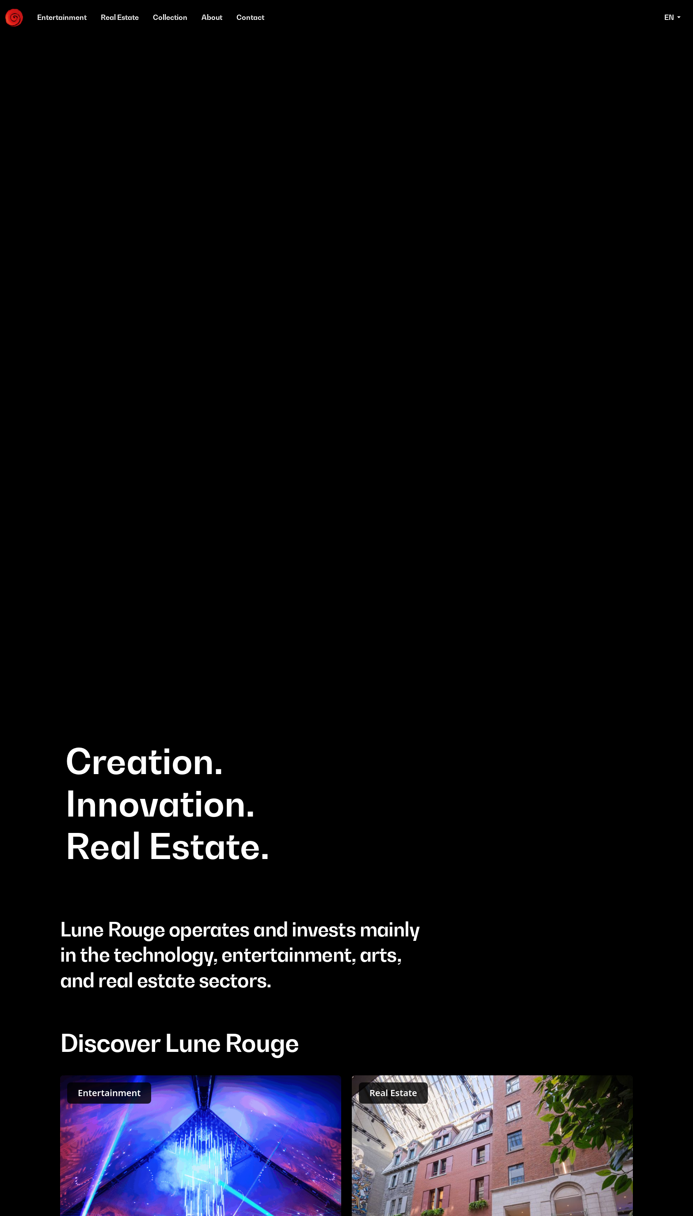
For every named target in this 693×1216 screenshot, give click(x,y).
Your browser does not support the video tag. (346, 459)
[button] (672, 17)
